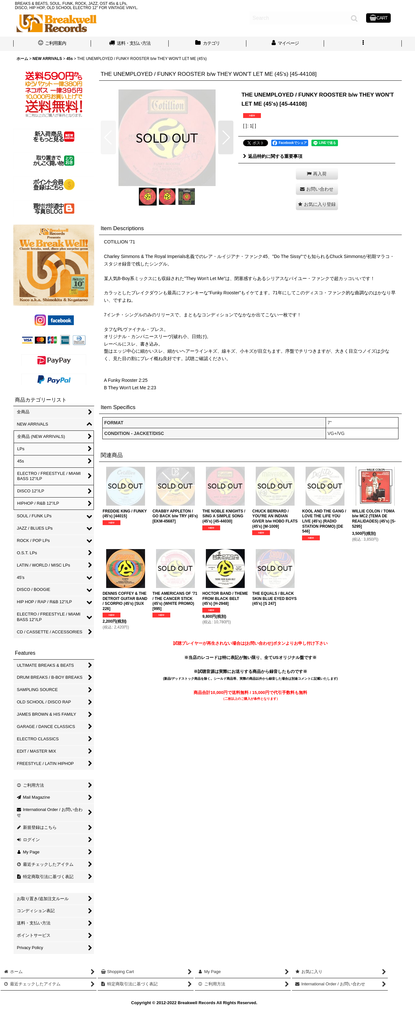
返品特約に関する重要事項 (272, 156)
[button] (363, 44)
